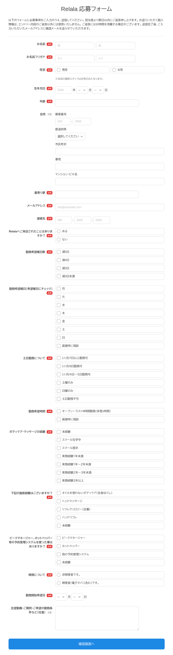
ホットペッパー (68, 546)
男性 (62, 70)
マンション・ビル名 (66, 174)
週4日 (63, 260)
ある (62, 231)
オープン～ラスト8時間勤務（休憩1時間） (84, 411)
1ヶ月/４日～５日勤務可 (73, 374)
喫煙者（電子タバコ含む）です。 (78, 583)
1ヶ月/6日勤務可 (69, 366)
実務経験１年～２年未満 (74, 464)
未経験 (63, 432)
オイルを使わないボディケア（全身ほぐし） (84, 493)
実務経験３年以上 (70, 481)
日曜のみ (65, 391)
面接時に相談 (68, 346)
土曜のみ (65, 383)
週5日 (63, 252)
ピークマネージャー (71, 538)
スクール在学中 (69, 440)
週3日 (63, 268)
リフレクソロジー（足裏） (74, 509)
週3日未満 (66, 276)
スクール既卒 (67, 448)
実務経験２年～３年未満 (74, 473)
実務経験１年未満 (70, 456)
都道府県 (60, 129)
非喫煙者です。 (68, 575)
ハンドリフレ (67, 517)
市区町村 (60, 144)
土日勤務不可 (68, 399)
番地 (58, 159)
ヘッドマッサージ (69, 501)
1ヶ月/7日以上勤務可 (72, 358)
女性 (117, 70)
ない (62, 239)
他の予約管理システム (73, 554)
